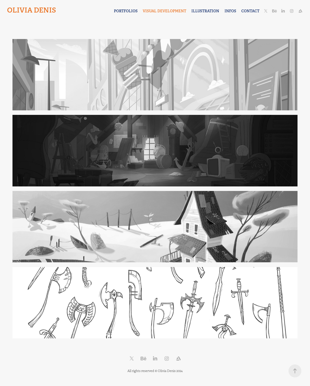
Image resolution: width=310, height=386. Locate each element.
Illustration (205, 11)
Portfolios (126, 11)
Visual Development (164, 11)
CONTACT (250, 11)
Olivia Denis (31, 10)
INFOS (230, 11)
